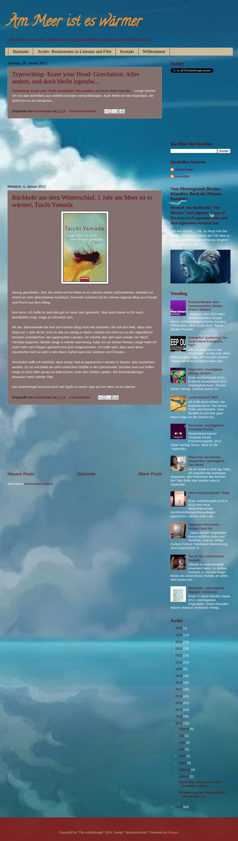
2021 (179, 662)
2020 (179, 669)
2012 (179, 723)
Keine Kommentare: (83, 111)
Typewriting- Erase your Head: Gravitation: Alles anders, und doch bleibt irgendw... (75, 77)
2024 (179, 642)
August (184, 729)
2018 (179, 682)
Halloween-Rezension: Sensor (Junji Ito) (204, 526)
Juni (182, 742)
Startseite (21, 51)
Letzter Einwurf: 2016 (203, 397)
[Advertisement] (85, 151)
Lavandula (182, 176)
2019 (179, 676)
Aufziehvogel (184, 169)
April (182, 756)
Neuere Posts (21, 473)
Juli (182, 735)
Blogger (172, 832)
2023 (179, 648)
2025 (179, 635)
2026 (179, 628)
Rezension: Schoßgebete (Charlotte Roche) (206, 427)
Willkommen (154, 51)
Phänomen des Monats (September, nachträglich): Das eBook (206, 460)
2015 (179, 703)
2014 (179, 709)
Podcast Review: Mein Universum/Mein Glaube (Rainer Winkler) (205, 305)
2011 (179, 807)
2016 (179, 696)
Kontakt (127, 51)
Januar (184, 776)
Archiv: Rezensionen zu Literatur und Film (74, 51)
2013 (179, 716)
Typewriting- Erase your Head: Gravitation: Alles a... (199, 784)
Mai (182, 749)
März (183, 763)
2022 (179, 655)
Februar (185, 769)
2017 (179, 689)
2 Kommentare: (80, 397)
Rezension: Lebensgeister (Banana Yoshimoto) (206, 590)
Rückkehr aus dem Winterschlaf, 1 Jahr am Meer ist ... (202, 794)
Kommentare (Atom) (38, 484)
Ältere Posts (150, 473)
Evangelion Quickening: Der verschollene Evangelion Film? (207, 341)
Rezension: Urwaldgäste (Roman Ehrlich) (205, 371)
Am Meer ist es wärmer (75, 22)
